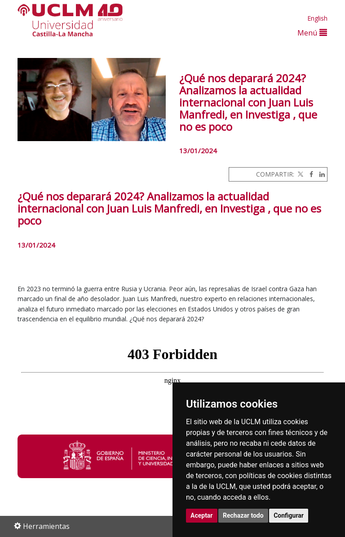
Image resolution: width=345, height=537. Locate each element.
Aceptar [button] (201, 515)
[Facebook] (309, 174)
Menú (312, 32)
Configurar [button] (289, 515)
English (317, 18)
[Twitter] (299, 174)
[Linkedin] (320, 174)
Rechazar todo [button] (243, 515)
